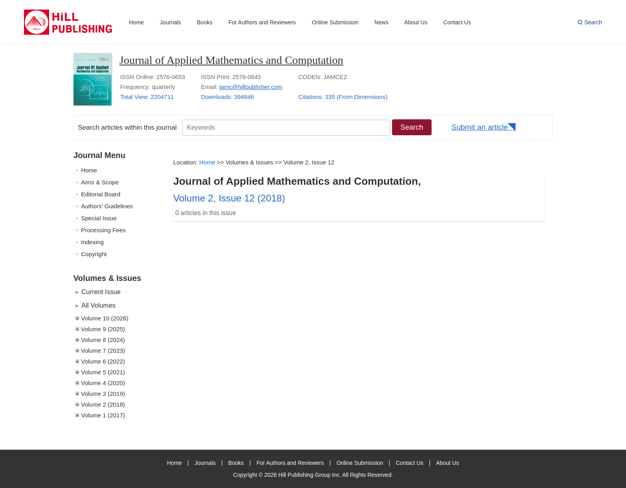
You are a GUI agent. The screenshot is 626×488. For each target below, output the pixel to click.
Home (136, 22)
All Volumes (98, 305)
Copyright (94, 254)
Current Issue (101, 291)
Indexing (92, 242)
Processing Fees (103, 230)
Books (204, 22)
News (381, 22)
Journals (170, 22)
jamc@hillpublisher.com (250, 86)
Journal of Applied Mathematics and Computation (231, 60)
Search (593, 22)
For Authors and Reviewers (262, 22)
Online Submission (335, 22)
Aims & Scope (100, 182)
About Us (416, 22)
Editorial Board (100, 194)
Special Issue (99, 218)
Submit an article (480, 127)
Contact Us (457, 22)
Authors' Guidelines (107, 206)
